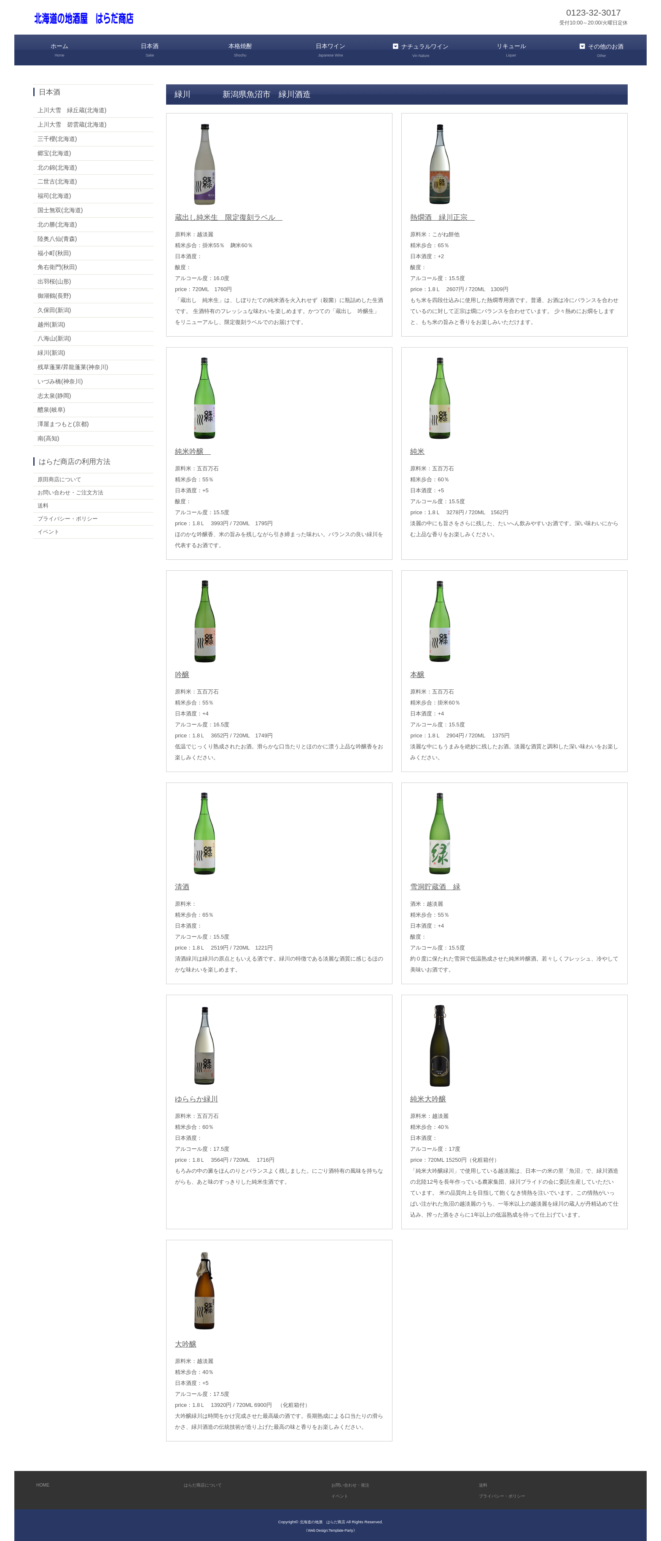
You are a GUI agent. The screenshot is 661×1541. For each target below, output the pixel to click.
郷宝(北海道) (54, 151)
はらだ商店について (208, 1483)
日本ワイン (330, 50)
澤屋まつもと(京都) (63, 422)
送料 (43, 507)
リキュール (511, 50)
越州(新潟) (51, 322)
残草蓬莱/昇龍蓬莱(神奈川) (73, 365)
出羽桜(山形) (54, 279)
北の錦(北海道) (57, 165)
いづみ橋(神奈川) (60, 379)
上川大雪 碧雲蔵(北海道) (72, 122)
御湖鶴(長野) (54, 294)
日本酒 (150, 50)
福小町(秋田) (54, 251)
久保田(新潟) (54, 308)
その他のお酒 (601, 50)
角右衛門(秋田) (57, 265)
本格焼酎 (240, 50)
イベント (49, 535)
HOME (44, 1483)
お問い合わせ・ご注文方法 (73, 492)
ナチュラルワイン (421, 50)
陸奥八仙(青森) (57, 236)
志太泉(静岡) (54, 393)
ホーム (59, 50)
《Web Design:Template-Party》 (330, 1528)
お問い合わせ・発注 (356, 1483)
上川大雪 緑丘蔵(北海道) (72, 108)
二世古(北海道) (57, 179)
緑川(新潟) (51, 351)
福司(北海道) (54, 194)
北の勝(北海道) (57, 222)
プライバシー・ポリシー (70, 521)
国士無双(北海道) (60, 208)
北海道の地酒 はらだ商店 (322, 1520)
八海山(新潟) (54, 336)
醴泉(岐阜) (51, 408)
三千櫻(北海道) (57, 137)
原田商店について (61, 478)
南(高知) (48, 436)
